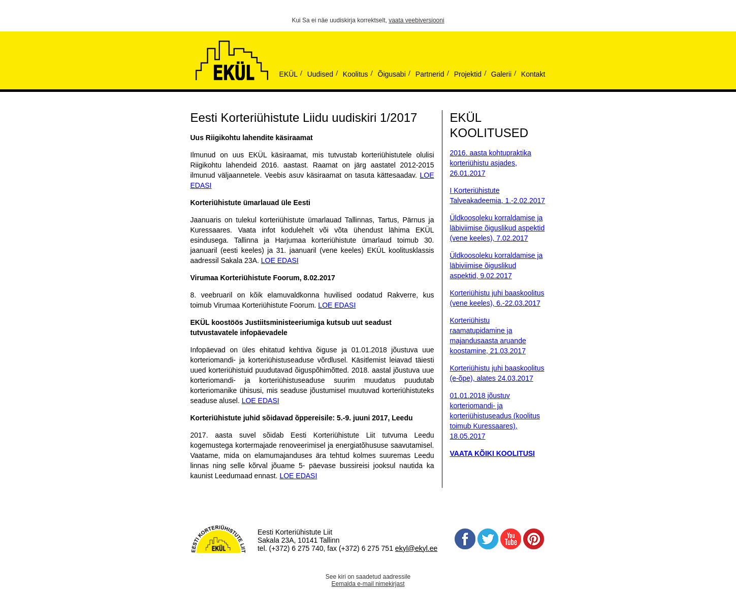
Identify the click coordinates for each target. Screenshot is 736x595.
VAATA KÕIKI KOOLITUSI (492, 453)
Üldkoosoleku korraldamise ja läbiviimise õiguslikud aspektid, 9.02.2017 (496, 265)
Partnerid (429, 74)
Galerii (501, 74)
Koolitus (355, 74)
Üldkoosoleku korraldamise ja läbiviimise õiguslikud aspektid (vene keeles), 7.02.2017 (497, 228)
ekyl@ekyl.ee (416, 548)
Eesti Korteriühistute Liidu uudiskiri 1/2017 (304, 117)
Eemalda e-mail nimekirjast (367, 583)
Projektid (468, 74)
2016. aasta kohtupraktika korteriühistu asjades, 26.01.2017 (490, 163)
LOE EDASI (280, 260)
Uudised (320, 74)
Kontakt (533, 74)
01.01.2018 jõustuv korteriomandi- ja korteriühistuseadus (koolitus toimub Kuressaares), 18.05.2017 (495, 415)
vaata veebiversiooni (416, 20)
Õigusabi (392, 74)
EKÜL (288, 74)
